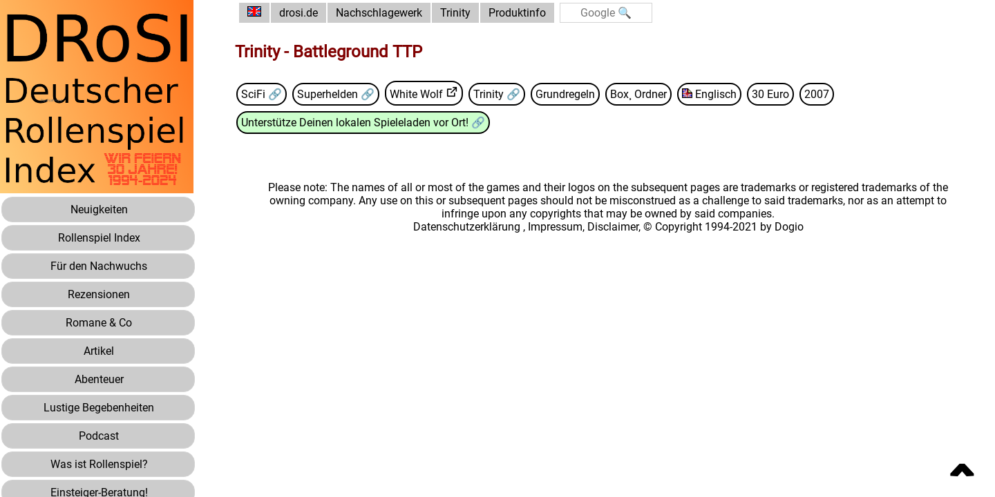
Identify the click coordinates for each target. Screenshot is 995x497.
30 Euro (770, 94)
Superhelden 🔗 (336, 94)
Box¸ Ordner (638, 94)
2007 (816, 94)
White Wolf (416, 94)
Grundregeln (565, 94)
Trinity (455, 12)
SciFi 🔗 (261, 94)
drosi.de (298, 12)
